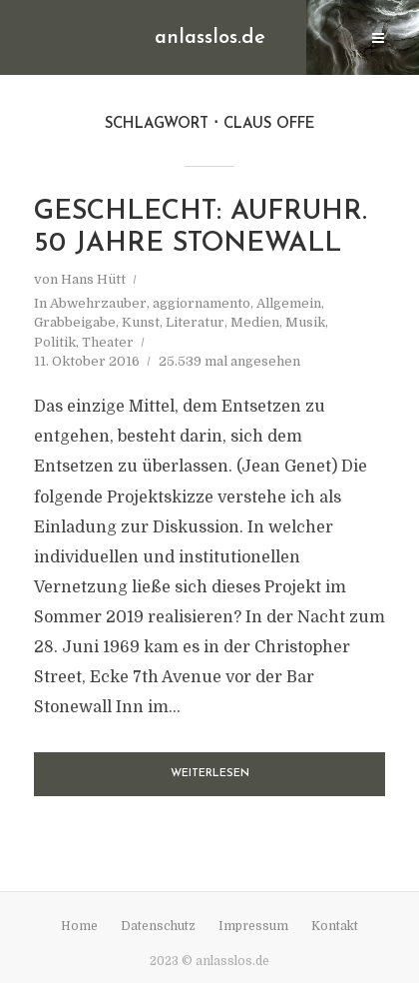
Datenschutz (158, 926)
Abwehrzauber (98, 303)
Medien (254, 322)
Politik (55, 342)
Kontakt (334, 926)
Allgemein (288, 303)
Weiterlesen (210, 773)
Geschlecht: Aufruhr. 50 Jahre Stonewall (200, 228)
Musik (305, 322)
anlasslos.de (210, 38)
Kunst (141, 322)
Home (79, 926)
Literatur (195, 322)
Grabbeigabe (75, 322)
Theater (108, 342)
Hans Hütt (93, 279)
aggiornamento (201, 303)
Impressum (253, 926)
